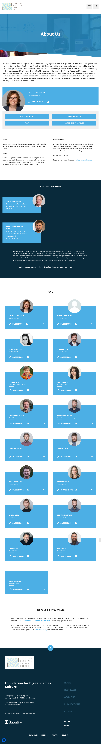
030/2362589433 (66, 324)
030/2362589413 (17, 589)
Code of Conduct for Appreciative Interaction (34, 621)
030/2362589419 (17, 357)
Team (27, 123)
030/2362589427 (17, 390)
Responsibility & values (74, 123)
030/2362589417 (66, 456)
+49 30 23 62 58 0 (66, 490)
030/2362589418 (17, 523)
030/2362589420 (66, 390)
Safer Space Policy (40, 630)
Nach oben (50, 648)
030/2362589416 (17, 456)
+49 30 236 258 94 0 (13, 705)
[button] (4, 740)
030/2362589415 (66, 423)
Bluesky (65, 735)
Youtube (55, 735)
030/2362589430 (17, 556)
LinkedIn (44, 735)
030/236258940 (38, 102)
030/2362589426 (17, 490)
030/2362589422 (17, 423)
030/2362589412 (66, 357)
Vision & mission (26, 116)
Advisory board (74, 116)
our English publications (83, 160)
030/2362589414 (66, 523)
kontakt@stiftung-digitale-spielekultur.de (48, 102)
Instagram (33, 735)
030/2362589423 (66, 556)
